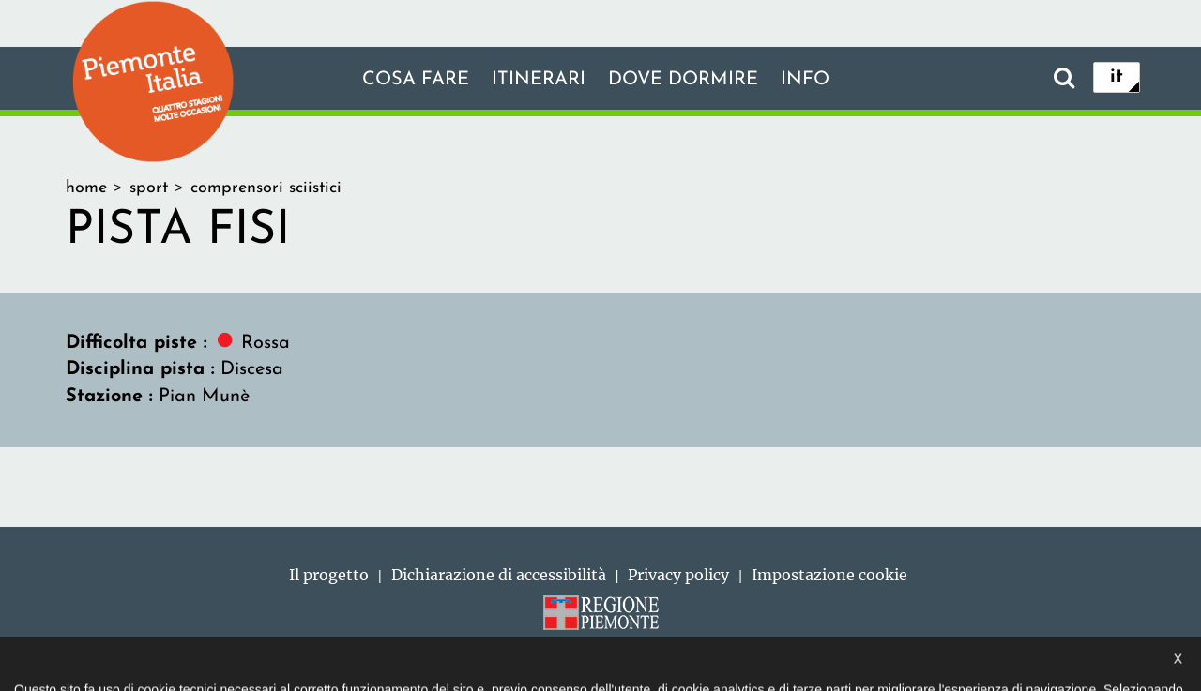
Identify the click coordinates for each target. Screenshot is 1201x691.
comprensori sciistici (266, 188)
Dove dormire (683, 79)
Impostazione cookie (829, 574)
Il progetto (329, 574)
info (805, 79)
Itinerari (538, 79)
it (1116, 77)
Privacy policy (678, 574)
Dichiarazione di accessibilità (498, 574)
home (86, 188)
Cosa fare (415, 79)
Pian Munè (204, 396)
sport (148, 188)
